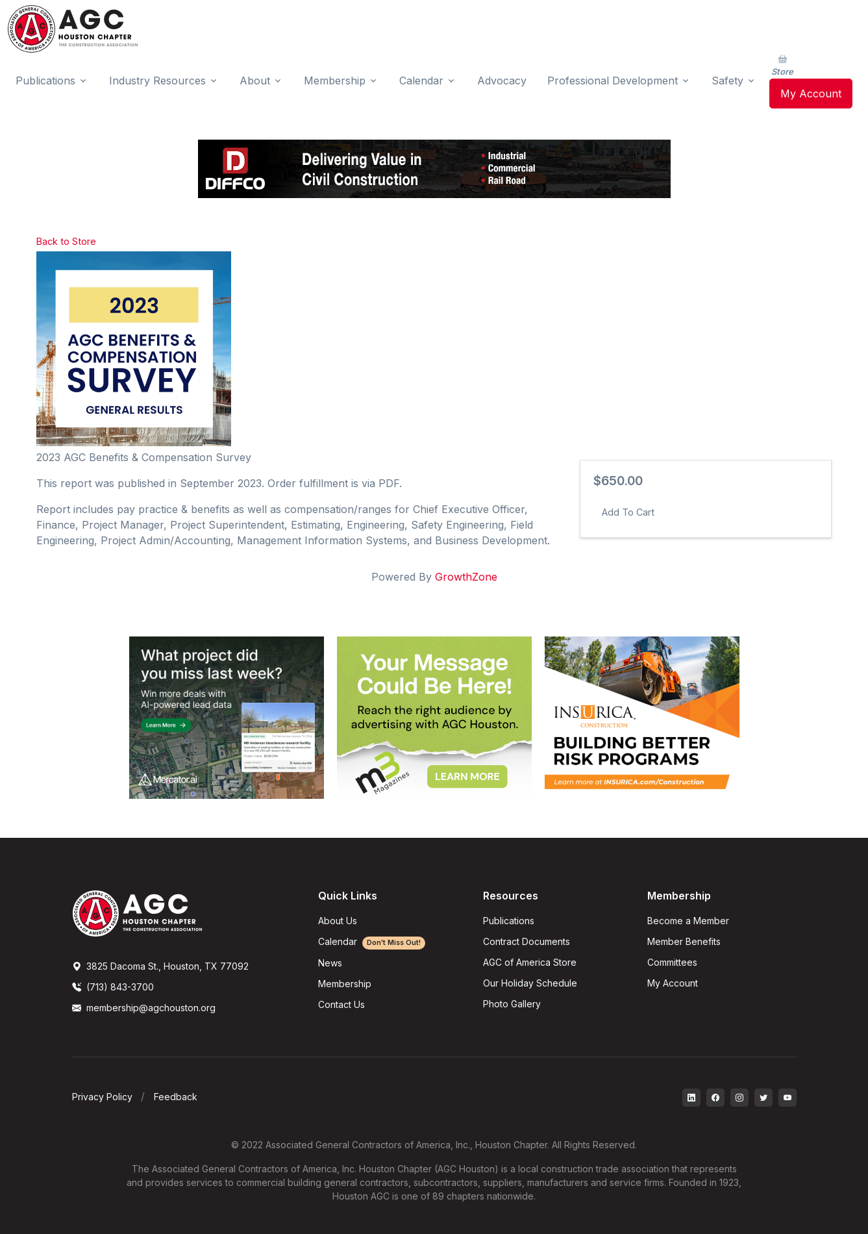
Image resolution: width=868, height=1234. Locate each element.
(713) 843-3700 (113, 986)
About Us (337, 920)
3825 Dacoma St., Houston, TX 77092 (160, 966)
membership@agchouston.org (144, 1007)
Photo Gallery (512, 1003)
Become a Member (688, 920)
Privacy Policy (102, 1096)
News (330, 962)
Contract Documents (526, 941)
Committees (672, 962)
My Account (810, 93)
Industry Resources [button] (157, 80)
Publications (508, 920)
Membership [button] (335, 80)
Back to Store (66, 241)
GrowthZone (466, 576)
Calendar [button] (421, 80)
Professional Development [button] (612, 80)
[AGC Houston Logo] (73, 29)
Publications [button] (45, 80)
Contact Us (341, 1004)
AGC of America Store (530, 962)
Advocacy (502, 80)
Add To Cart (628, 512)
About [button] (255, 80)
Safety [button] (727, 80)
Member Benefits (684, 941)
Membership (344, 983)
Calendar (371, 941)
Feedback (175, 1096)
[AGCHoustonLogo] (137, 912)
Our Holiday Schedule (530, 982)
